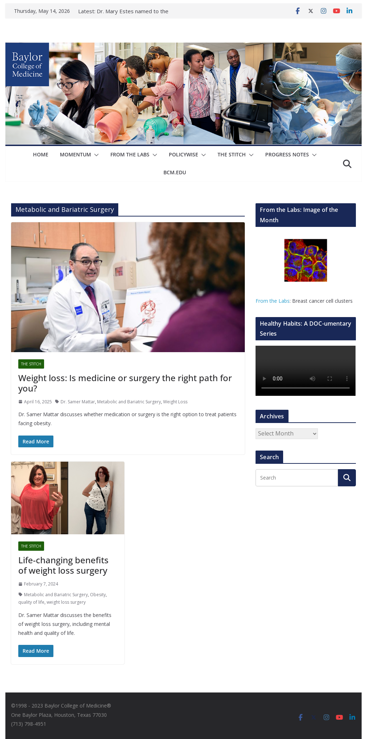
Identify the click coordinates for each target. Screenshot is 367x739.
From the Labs (273, 300)
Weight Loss (175, 402)
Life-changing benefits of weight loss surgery (63, 565)
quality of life (31, 602)
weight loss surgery (66, 602)
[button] (95, 155)
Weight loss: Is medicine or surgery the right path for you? (125, 383)
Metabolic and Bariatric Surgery (129, 402)
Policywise (183, 154)
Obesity (98, 595)
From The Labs (129, 154)
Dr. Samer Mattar (78, 402)
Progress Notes (287, 154)
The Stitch (232, 154)
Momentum (75, 154)
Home (40, 154)
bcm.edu (174, 172)
